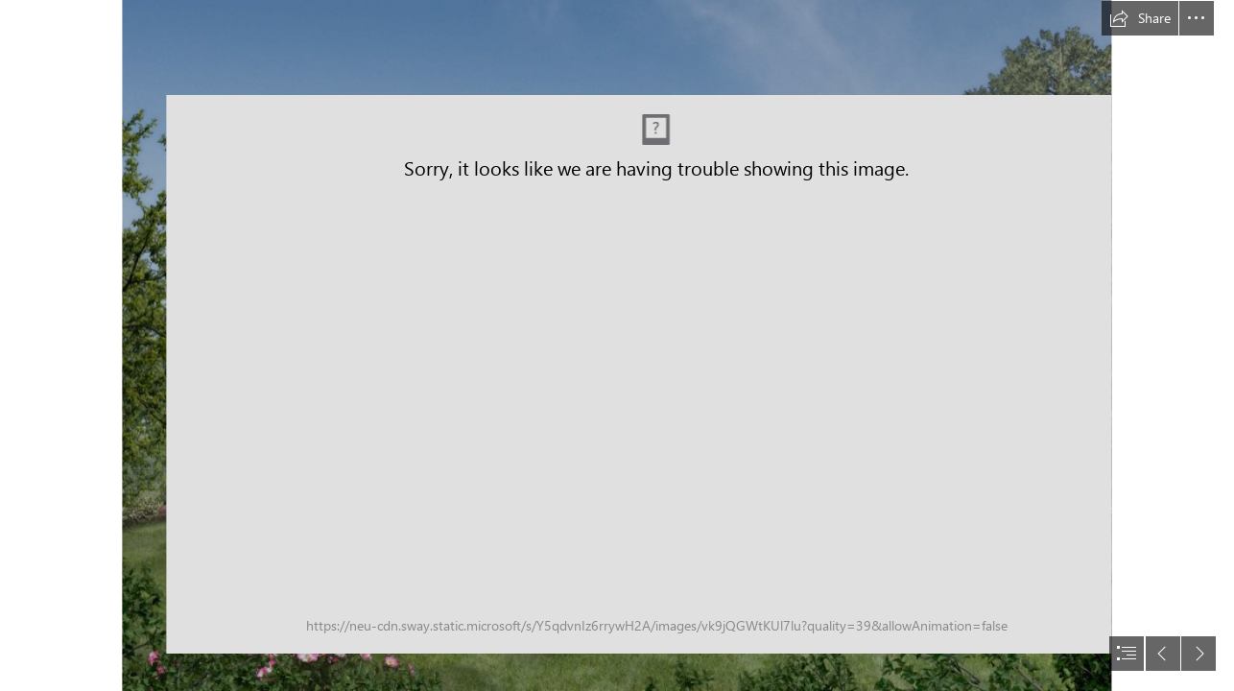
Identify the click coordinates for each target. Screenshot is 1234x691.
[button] (1140, 18)
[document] (617, 345)
